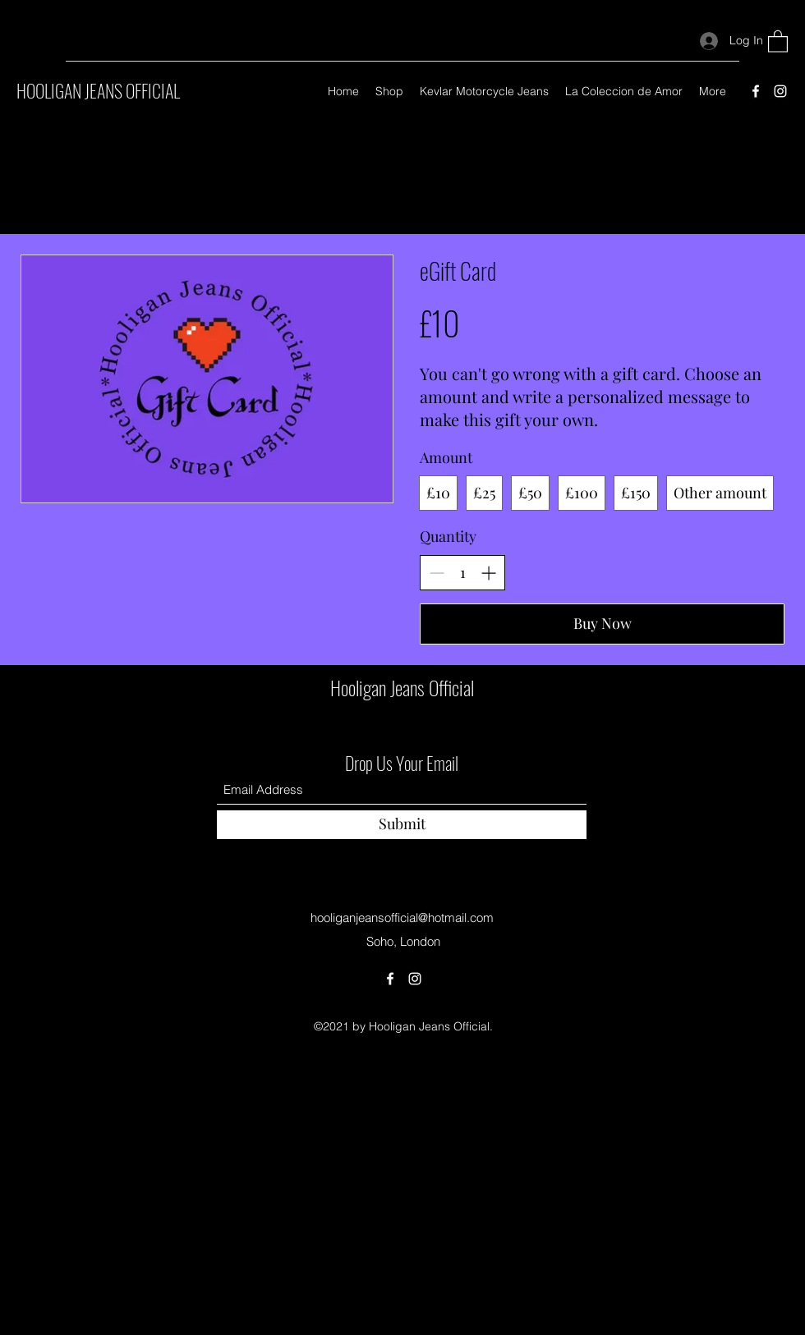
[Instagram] (780, 91)
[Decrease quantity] (437, 573)
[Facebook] (756, 91)
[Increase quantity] (488, 573)
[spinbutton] (462, 572)
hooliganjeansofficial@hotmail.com (402, 917)
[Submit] (401, 824)
